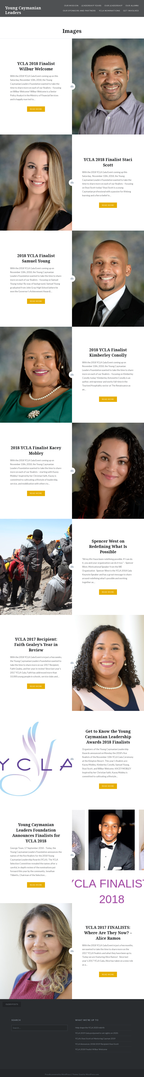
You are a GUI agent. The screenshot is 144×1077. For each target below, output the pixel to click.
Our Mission (71, 5)
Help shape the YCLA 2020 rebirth (89, 1027)
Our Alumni (132, 5)
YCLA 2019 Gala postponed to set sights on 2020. (96, 1033)
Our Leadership (113, 5)
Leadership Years (91, 5)
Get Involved (131, 10)
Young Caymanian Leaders (23, 10)
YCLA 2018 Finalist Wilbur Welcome (91, 1049)
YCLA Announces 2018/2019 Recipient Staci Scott (97, 1044)
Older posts (12, 1004)
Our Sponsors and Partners (79, 10)
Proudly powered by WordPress (58, 1074)
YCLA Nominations (109, 10)
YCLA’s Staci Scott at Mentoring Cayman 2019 (95, 1038)
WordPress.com (92, 1074)
